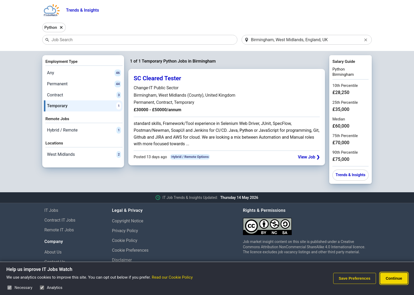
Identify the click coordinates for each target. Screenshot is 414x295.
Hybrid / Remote (84, 130)
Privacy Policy (125, 230)
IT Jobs (51, 210)
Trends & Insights (82, 10)
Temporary (84, 105)
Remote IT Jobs (59, 229)
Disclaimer (122, 260)
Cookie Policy (124, 240)
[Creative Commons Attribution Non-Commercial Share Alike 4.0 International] (306, 224)
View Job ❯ (309, 157)
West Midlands (84, 154)
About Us (53, 252)
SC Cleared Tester (157, 78)
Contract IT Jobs (60, 220)
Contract (84, 95)
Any (84, 72)
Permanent (84, 84)
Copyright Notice (127, 220)
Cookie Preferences (130, 250)
